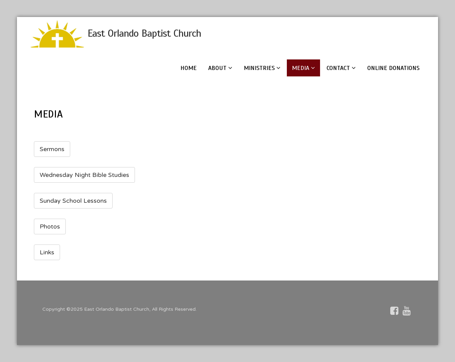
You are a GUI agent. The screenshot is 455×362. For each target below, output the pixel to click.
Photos (50, 226)
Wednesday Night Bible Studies (84, 175)
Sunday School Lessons (73, 200)
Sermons (52, 149)
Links (47, 252)
